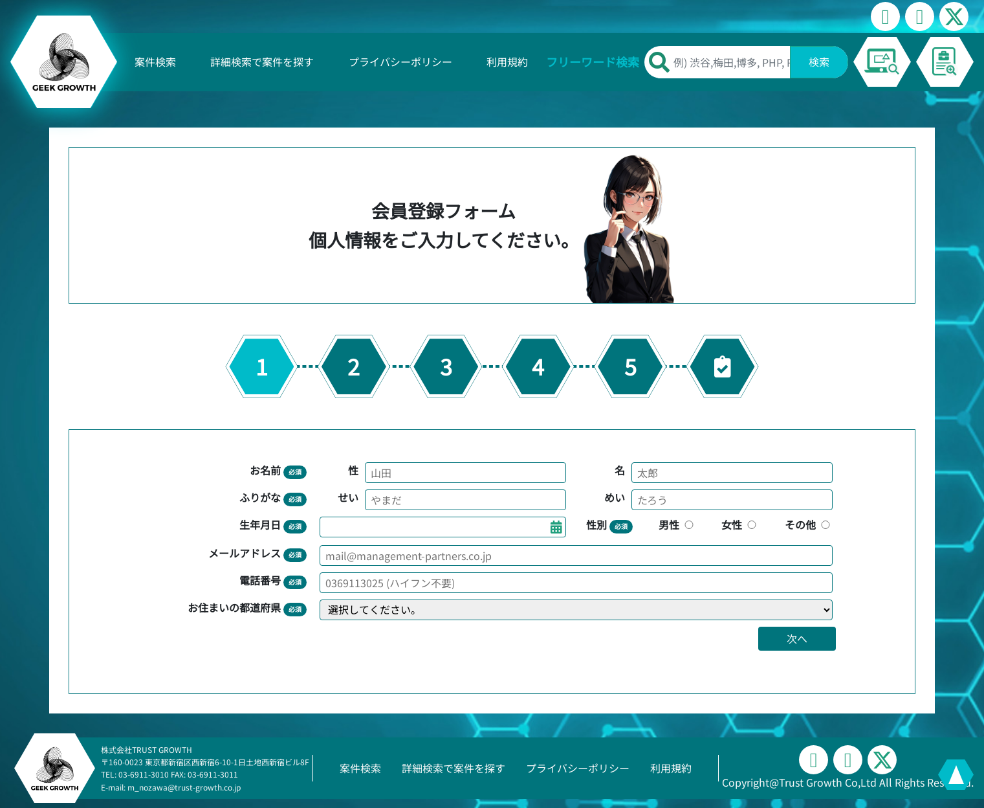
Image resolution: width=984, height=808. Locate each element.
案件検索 (155, 61)
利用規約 (507, 61)
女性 (740, 524)
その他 (809, 524)
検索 (819, 61)
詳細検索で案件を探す (262, 61)
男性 (677, 524)
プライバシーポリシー (400, 61)
